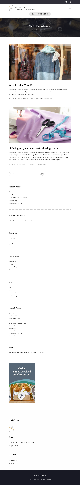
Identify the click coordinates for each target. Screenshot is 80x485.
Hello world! (12, 192)
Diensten (42, 480)
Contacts (49, 480)
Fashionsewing (38, 98)
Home (30, 480)
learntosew (20, 352)
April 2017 (11, 244)
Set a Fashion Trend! (20, 85)
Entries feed (12, 290)
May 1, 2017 (12, 98)
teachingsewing (39, 352)
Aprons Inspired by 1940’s (16, 203)
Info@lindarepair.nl (14, 460)
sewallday (26, 352)
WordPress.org (13, 296)
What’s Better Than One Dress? (17, 198)
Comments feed (13, 293)
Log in (10, 287)
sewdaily (32, 352)
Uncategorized (13, 270)
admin (24, 98)
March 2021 (12, 238)
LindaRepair (20, 7)
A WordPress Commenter (16, 221)
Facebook (11, 463)
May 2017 (11, 241)
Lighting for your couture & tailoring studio (33, 148)
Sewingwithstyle (47, 98)
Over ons (36, 480)
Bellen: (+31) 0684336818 (40, 14)
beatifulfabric (12, 352)
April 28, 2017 (12, 164)
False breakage (13, 201)
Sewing (46, 164)
